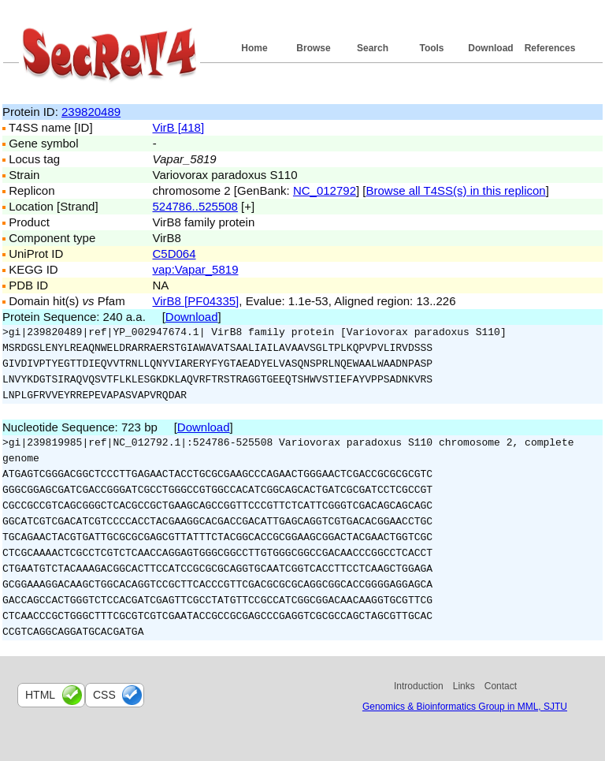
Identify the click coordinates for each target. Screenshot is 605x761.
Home (254, 48)
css (104, 694)
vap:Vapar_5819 (196, 269)
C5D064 (174, 253)
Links (464, 686)
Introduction (419, 686)
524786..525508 (195, 206)
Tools (431, 48)
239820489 (91, 111)
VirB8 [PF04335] (196, 301)
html (40, 694)
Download (490, 48)
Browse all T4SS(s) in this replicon (456, 190)
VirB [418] (179, 127)
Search (372, 48)
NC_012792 (324, 190)
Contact (500, 686)
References (550, 48)
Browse (313, 48)
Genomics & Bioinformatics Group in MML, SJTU (464, 706)
